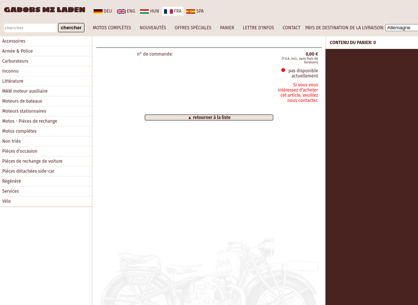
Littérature (12, 81)
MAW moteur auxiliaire (24, 91)
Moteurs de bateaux (22, 101)
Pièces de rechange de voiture (32, 161)
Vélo (6, 201)
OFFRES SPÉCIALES (193, 27)
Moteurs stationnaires (24, 111)
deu (103, 11)
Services (10, 191)
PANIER (227, 27)
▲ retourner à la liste (208, 117)
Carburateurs (15, 61)
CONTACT (291, 27)
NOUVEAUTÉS (153, 27)
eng (126, 11)
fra (172, 11)
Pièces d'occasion (19, 151)
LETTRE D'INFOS (258, 27)
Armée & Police (17, 51)
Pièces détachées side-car (28, 171)
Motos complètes (19, 131)
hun (149, 11)
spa (195, 11)
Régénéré (11, 181)
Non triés (11, 141)
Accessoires (13, 41)
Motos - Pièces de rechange (29, 121)
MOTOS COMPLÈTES (112, 27)
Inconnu (10, 71)
